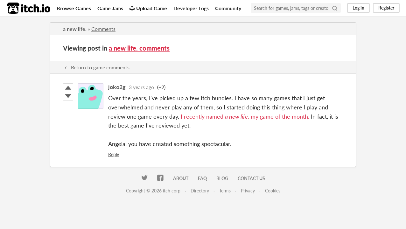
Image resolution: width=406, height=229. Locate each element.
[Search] (335, 8)
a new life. (75, 29)
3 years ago (141, 87)
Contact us (251, 178)
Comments (103, 29)
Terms (225, 190)
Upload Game (148, 8)
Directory (200, 190)
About (180, 178)
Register (386, 7)
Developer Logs (191, 8)
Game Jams (110, 8)
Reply (113, 154)
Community (228, 8)
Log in (358, 7)
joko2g (117, 86)
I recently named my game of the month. (245, 116)
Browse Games (74, 8)
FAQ (202, 178)
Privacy (248, 190)
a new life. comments (139, 48)
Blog (222, 178)
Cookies (272, 190)
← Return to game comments (97, 67)
